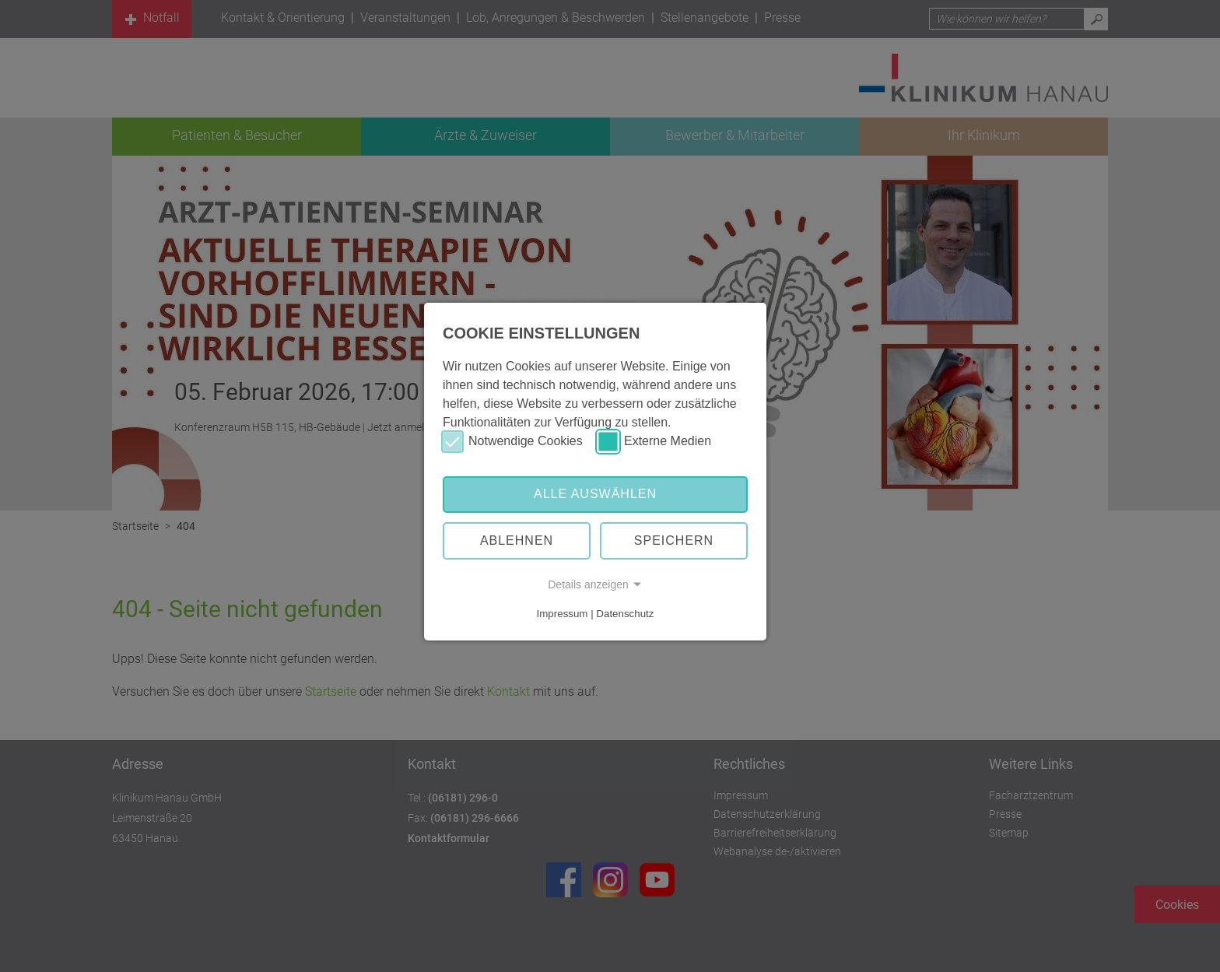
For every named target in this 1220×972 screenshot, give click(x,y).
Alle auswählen (595, 493)
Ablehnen (516, 540)
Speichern (673, 540)
